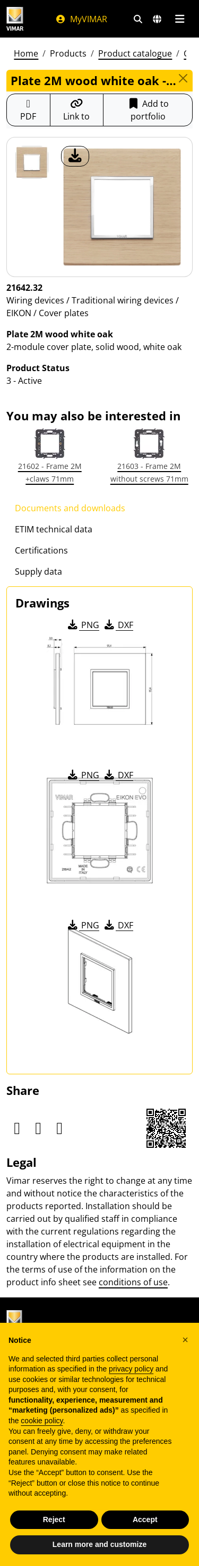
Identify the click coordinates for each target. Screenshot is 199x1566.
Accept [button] (145, 1519)
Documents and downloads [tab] (70, 508)
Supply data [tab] (38, 571)
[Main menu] (180, 19)
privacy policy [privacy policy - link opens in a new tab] (131, 1369)
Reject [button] (54, 1519)
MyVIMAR (81, 19)
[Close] (182, 78)
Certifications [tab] (41, 550)
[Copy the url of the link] (77, 110)
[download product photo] (75, 156)
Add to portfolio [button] (148, 110)
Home (26, 53)
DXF (117, 625)
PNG (82, 625)
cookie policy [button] (42, 1420)
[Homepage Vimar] (20, 18)
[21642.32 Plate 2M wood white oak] (31, 162)
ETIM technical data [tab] (53, 529)
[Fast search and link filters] (138, 19)
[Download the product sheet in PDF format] (28, 110)
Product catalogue (135, 53)
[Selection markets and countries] (157, 19)
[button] (185, 1339)
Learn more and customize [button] (99, 1544)
